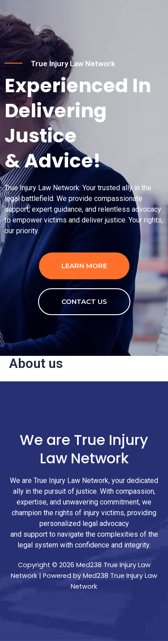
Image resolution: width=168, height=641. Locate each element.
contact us (84, 301)
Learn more (84, 265)
